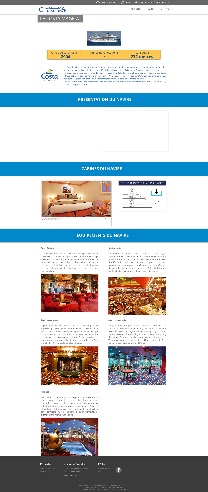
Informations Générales (74, 464)
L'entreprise (45, 464)
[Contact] (128, 2)
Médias (101, 464)
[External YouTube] (135, 130)
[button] (136, 9)
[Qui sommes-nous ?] (108, 2)
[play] (105, 218)
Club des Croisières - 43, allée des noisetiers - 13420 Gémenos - (98, 486)
